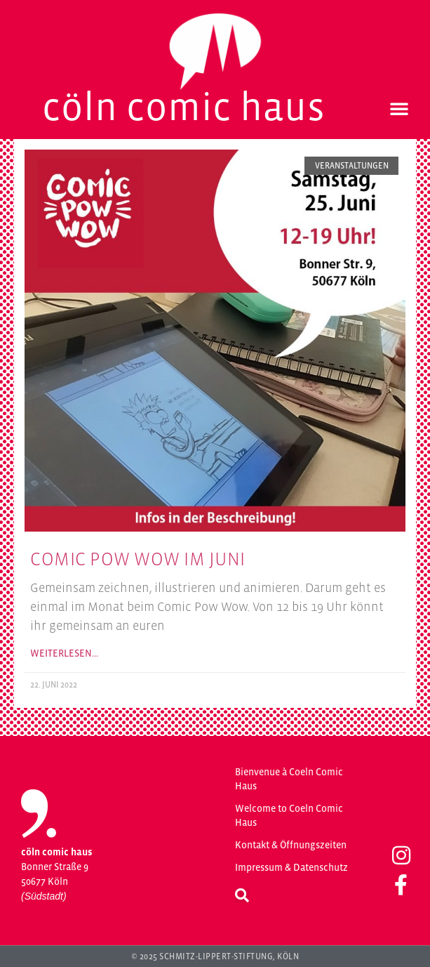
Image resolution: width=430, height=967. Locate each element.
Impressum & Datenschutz (291, 867)
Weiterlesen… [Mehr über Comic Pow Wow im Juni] (64, 653)
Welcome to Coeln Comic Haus (289, 815)
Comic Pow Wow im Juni (138, 559)
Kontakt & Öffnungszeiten (291, 844)
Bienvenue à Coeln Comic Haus (289, 778)
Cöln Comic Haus (183, 107)
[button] (399, 108)
